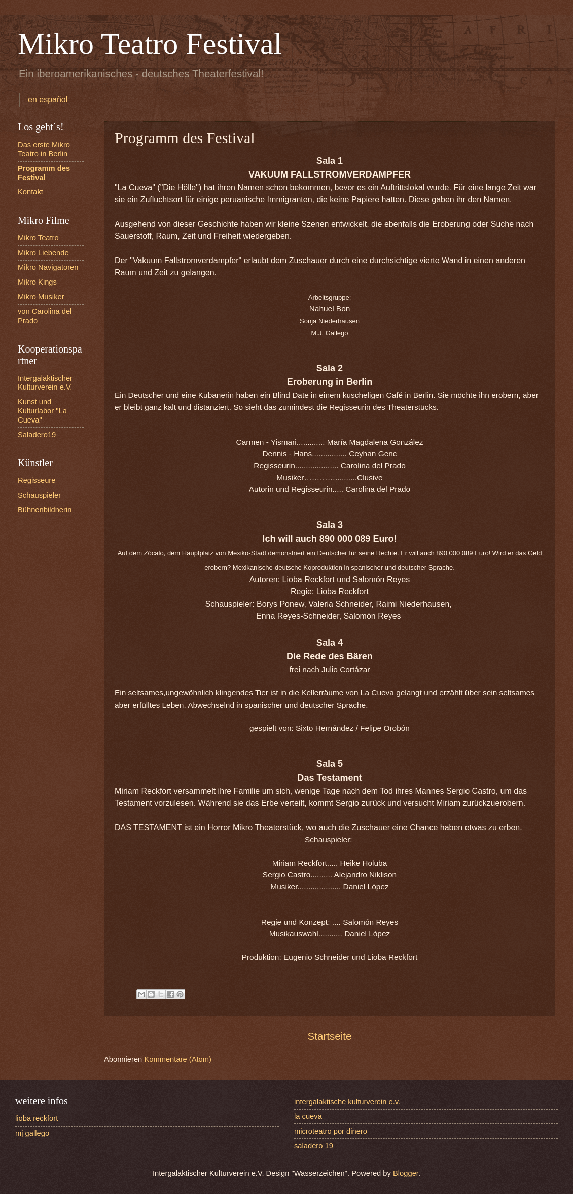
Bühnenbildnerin (44, 510)
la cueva (308, 1116)
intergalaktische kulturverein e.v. (347, 1102)
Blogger (405, 1173)
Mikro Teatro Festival (150, 43)
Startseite (330, 1036)
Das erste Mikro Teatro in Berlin (44, 149)
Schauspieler (39, 495)
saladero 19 (313, 1146)
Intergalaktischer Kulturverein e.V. (45, 383)
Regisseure (36, 480)
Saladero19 (37, 435)
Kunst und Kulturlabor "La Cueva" (42, 411)
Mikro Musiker (41, 297)
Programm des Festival (44, 173)
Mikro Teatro (38, 238)
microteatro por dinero (330, 1131)
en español (47, 99)
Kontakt (30, 192)
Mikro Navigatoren (48, 267)
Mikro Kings (37, 282)
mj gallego (32, 1133)
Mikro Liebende (43, 253)
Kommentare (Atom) (177, 1059)
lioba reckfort (36, 1118)
